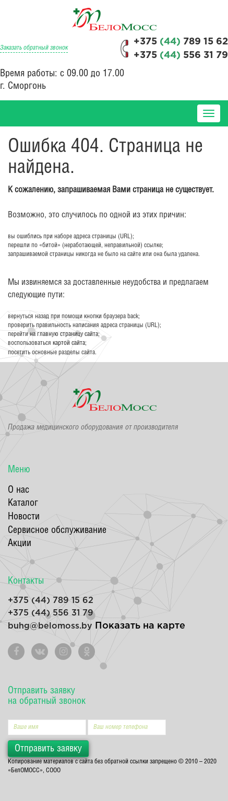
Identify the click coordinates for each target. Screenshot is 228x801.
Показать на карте (140, 626)
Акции (19, 543)
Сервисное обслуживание (57, 530)
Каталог (23, 502)
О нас (18, 489)
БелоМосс (114, 19)
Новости (24, 516)
